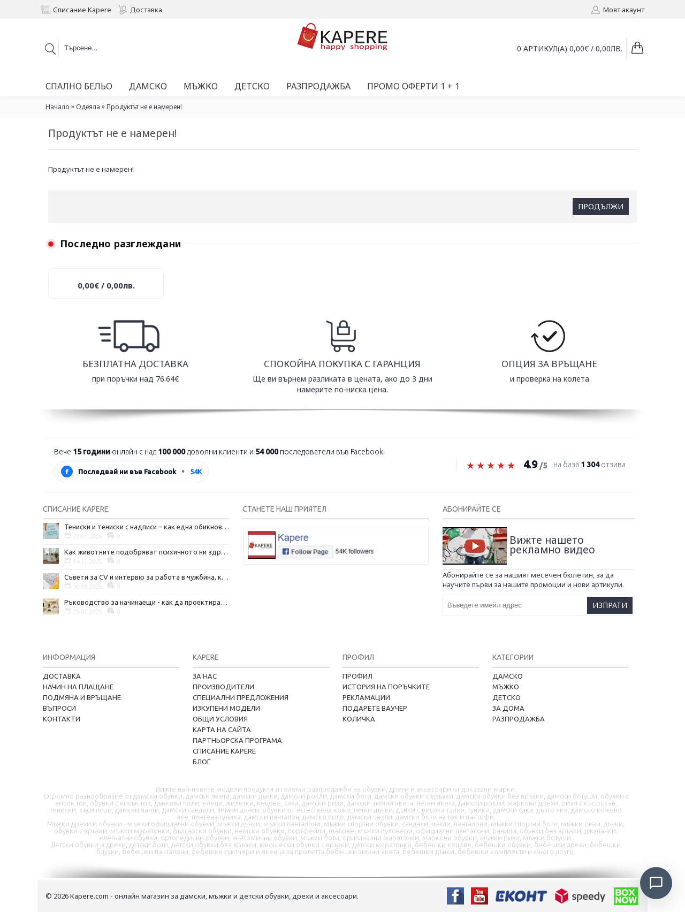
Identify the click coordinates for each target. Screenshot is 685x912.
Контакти (61, 719)
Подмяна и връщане (82, 697)
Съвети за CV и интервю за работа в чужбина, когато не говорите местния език (146, 577)
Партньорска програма (237, 740)
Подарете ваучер (374, 708)
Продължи (600, 206)
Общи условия (220, 719)
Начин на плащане (78, 686)
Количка (358, 719)
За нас (205, 676)
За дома (508, 708)
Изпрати (609, 605)
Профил (357, 676)
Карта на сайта (222, 729)
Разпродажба (518, 719)
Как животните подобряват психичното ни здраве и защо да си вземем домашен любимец (146, 552)
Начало (57, 106)
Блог (201, 761)
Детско (506, 697)
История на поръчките (386, 686)
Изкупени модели (226, 708)
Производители (223, 686)
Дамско (507, 676)
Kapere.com (89, 896)
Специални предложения (240, 697)
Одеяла (88, 106)
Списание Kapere (224, 751)
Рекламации (366, 697)
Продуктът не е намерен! (144, 106)
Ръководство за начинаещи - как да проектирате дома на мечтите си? (146, 602)
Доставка (62, 676)
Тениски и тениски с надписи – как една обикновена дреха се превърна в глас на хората (146, 526)
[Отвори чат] (656, 883)
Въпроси (59, 708)
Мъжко (505, 686)
